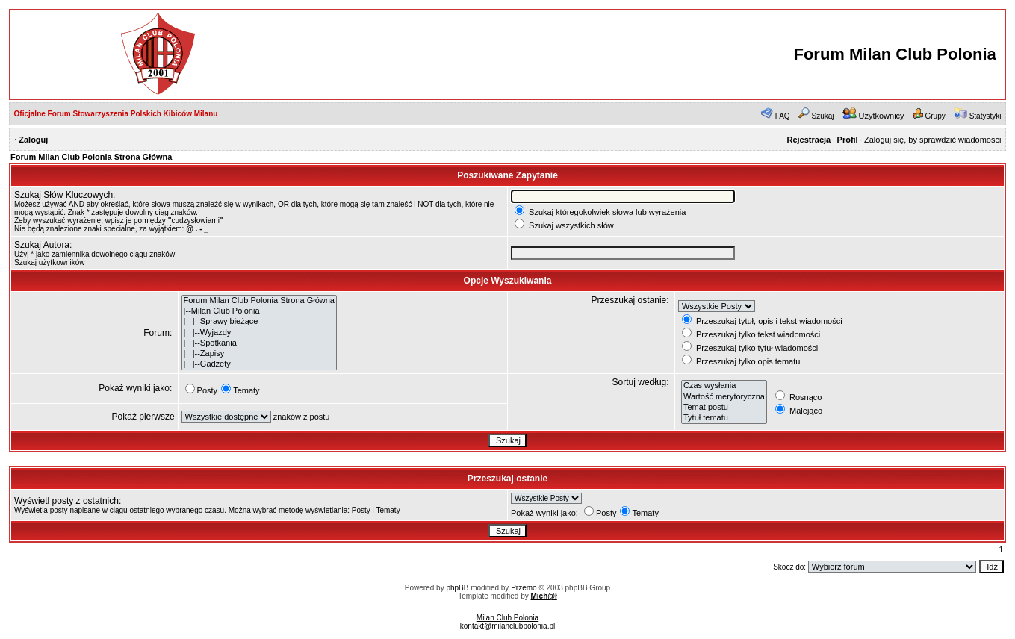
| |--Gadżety (259, 364)
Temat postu (724, 407)
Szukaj (823, 116)
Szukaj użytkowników (49, 262)
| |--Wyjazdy (259, 333)
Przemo (523, 588)
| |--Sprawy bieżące (259, 322)
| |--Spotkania (259, 343)
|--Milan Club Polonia (259, 311)
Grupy (935, 116)
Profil (847, 139)
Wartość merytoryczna (724, 397)
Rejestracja (808, 139)
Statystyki (985, 116)
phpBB (457, 588)
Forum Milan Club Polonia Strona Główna (91, 156)
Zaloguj (33, 139)
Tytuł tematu (724, 418)
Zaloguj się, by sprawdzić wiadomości (932, 139)
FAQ (782, 116)
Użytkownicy (881, 115)
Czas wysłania (724, 386)
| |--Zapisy (259, 354)
